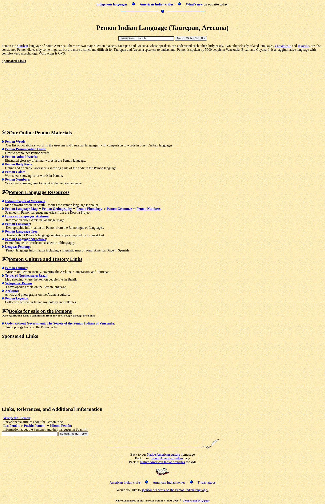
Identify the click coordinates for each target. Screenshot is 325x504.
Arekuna (11, 291)
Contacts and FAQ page (196, 500)
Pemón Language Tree (21, 231)
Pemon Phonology (89, 208)
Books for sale (24, 311)
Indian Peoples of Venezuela (25, 201)
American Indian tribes (156, 4)
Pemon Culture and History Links (45, 259)
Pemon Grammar (119, 208)
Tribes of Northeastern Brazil (26, 275)
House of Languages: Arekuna (26, 216)
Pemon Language (17, 224)
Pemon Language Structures (25, 239)
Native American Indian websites (162, 462)
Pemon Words (15, 141)
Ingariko (303, 46)
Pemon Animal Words (21, 156)
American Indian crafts (125, 482)
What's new (194, 4)
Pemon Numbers (17, 179)
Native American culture (163, 454)
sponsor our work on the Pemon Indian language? (175, 490)
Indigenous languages (111, 4)
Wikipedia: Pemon (18, 283)
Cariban (22, 46)
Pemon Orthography (57, 208)
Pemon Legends (16, 298)
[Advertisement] (162, 17)
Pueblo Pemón (34, 425)
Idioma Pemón (60, 425)
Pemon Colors (15, 172)
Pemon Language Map (21, 208)
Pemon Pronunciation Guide (25, 149)
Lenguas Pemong (17, 246)
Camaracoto (283, 46)
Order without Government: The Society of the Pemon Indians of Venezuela (59, 323)
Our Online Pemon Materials (40, 132)
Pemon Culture (16, 268)
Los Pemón (11, 425)
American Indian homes (169, 482)
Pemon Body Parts (18, 164)
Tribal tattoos (206, 482)
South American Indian (167, 458)
